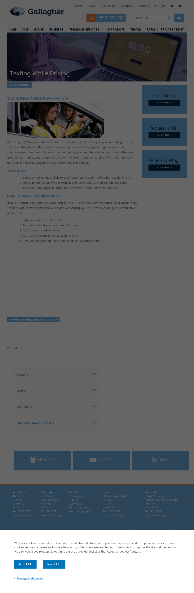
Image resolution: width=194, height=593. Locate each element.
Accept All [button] (25, 564)
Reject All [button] (53, 564)
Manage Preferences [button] (30, 578)
